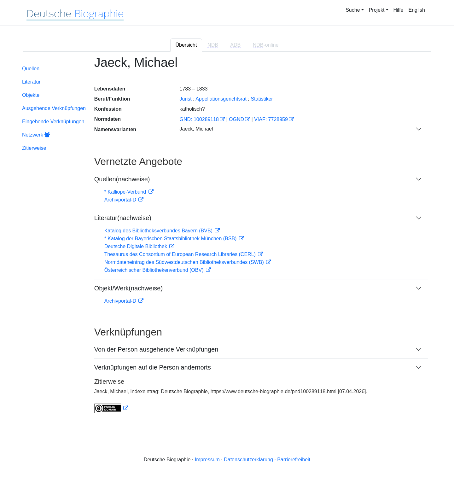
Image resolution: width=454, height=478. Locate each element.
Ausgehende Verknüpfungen (54, 108)
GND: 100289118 (199, 119)
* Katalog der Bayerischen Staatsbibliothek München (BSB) (171, 238)
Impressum (207, 459)
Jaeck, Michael (196, 128)
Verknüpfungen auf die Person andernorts (152, 367)
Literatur (31, 82)
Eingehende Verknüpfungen (53, 121)
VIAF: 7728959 (271, 119)
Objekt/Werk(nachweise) (128, 288)
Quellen (30, 68)
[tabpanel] (227, 238)
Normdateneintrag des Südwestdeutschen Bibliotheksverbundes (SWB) (184, 262)
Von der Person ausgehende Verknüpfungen (156, 349)
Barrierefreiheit (293, 459)
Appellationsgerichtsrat (221, 99)
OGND (236, 119)
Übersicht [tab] (186, 45)
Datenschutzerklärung (248, 459)
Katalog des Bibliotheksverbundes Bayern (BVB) (159, 230)
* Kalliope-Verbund (126, 192)
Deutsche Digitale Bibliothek (136, 246)
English (417, 10)
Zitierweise (34, 148)
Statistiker (262, 99)
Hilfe (398, 10)
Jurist (185, 99)
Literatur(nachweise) (122, 217)
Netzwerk (36, 134)
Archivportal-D (121, 199)
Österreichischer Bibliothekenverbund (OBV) (154, 270)
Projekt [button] (377, 10)
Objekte (30, 95)
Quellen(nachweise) (122, 179)
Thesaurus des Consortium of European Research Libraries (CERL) (180, 254)
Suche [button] (353, 10)
